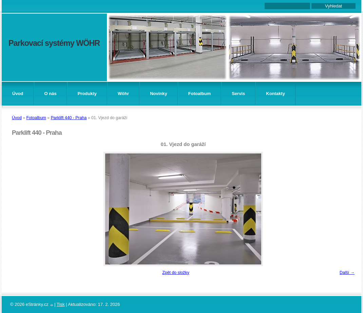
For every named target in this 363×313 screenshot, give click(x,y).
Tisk (60, 304)
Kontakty (275, 93)
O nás (50, 93)
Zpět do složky (175, 272)
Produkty (87, 93)
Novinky (158, 93)
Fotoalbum (199, 93)
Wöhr (123, 93)
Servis (238, 93)
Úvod (17, 93)
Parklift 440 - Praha (69, 117)
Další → (347, 272)
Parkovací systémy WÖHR (54, 43)
